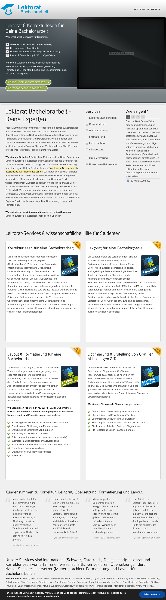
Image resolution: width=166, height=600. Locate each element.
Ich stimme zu (152, 594)
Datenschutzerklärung (28, 596)
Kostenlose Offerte (147, 9)
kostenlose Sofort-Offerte (26, 82)
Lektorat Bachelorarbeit (24, 88)
